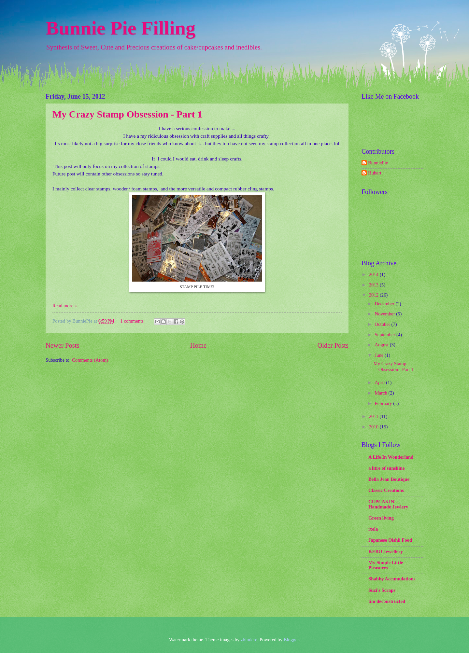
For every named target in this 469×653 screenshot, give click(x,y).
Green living (381, 518)
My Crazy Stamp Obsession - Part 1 (127, 114)
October (383, 324)
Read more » (64, 305)
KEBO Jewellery (385, 551)
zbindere (249, 639)
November (385, 313)
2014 (374, 274)
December (385, 303)
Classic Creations (386, 490)
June (380, 355)
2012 (374, 295)
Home (198, 345)
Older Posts (332, 345)
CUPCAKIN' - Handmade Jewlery (388, 504)
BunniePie (378, 162)
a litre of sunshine (386, 468)
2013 (374, 284)
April (380, 382)
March (381, 393)
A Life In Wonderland (390, 457)
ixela (373, 529)
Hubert (374, 172)
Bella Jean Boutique (388, 479)
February (384, 403)
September (385, 334)
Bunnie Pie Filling (120, 28)
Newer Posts (62, 345)
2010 (374, 426)
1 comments (132, 321)
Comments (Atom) (90, 360)
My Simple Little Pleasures (385, 565)
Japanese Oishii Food (390, 540)
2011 (374, 416)
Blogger (291, 639)
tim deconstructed (386, 601)
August (382, 344)
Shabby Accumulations (391, 578)
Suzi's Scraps (381, 590)
